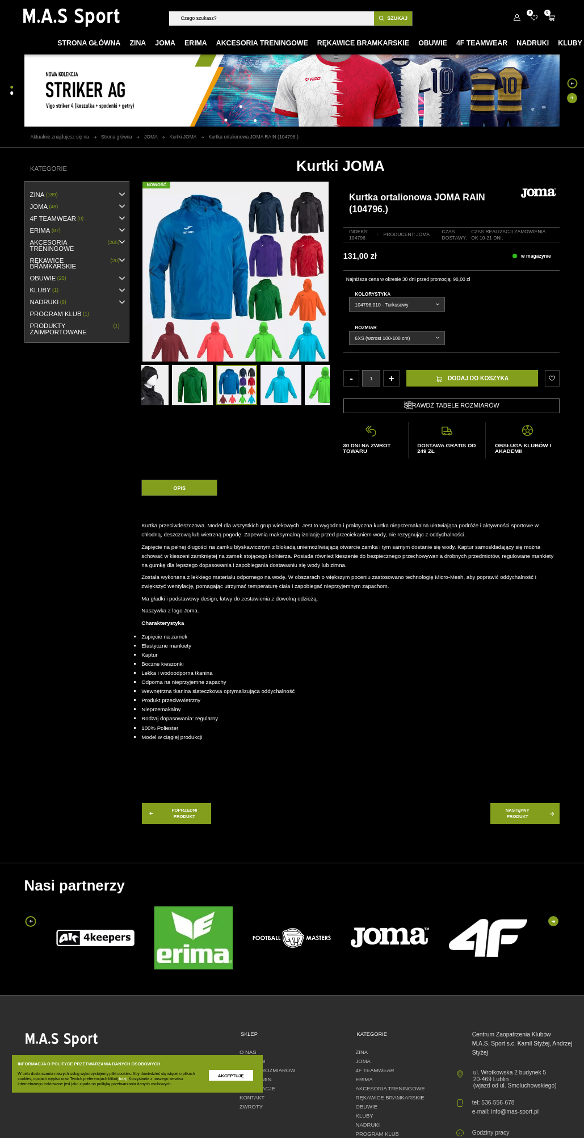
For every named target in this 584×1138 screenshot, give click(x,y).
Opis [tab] (180, 488)
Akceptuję (230, 1075)
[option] (236, 385)
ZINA (44, 195)
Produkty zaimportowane (75, 329)
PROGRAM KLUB (59, 314)
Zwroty (251, 1106)
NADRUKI (48, 302)
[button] (152, 270)
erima (45, 231)
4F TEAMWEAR (57, 219)
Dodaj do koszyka (472, 378)
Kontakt (252, 1097)
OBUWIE (48, 278)
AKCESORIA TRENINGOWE (75, 245)
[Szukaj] (271, 18)
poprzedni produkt (172, 813)
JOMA (44, 207)
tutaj (123, 1079)
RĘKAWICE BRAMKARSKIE (75, 264)
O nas (248, 1052)
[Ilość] (371, 378)
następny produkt (531, 813)
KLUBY (44, 290)
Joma (423, 234)
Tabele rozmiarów (267, 1070)
